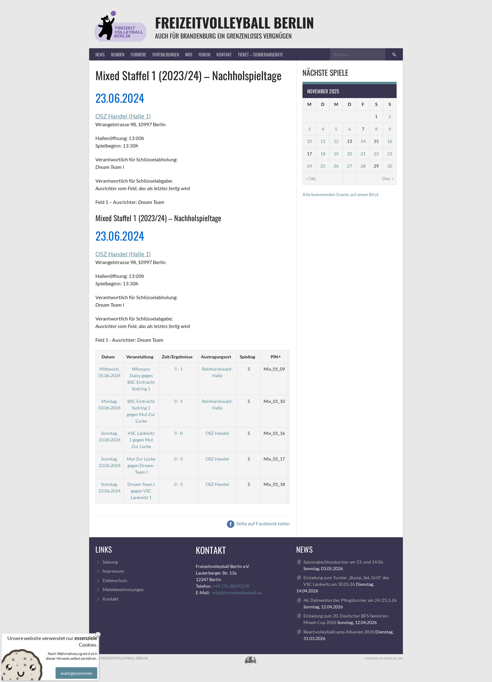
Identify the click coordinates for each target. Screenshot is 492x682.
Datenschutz (115, 580)
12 (336, 141)
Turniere (138, 54)
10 (309, 141)
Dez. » (387, 178)
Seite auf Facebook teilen (258, 523)
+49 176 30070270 (230, 586)
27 (349, 166)
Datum (108, 356)
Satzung (110, 562)
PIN (274, 356)
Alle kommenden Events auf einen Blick (340, 194)
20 (349, 153)
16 (389, 141)
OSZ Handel (217, 433)
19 (336, 153)
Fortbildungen (165, 54)
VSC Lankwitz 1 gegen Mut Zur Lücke (141, 439)
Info (188, 54)
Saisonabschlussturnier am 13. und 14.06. (343, 562)
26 (336, 166)
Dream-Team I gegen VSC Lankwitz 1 (141, 491)
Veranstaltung (139, 356)
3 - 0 (178, 433)
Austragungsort (216, 356)
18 (322, 153)
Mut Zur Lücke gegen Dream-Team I (141, 465)
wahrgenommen (75, 666)
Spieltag (247, 356)
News (100, 54)
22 (376, 153)
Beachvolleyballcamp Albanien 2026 (338, 631)
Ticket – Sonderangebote (260, 54)
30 (389, 166)
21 (363, 153)
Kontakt (224, 54)
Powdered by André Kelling (384, 658)
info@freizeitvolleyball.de (237, 592)
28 (363, 166)
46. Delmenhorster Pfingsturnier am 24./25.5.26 (350, 600)
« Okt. (311, 178)
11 (322, 141)
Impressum (113, 571)
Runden (117, 54)
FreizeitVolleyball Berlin (234, 22)
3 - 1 (178, 369)
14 (363, 141)
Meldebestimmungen (123, 589)
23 (389, 153)
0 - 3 (178, 401)
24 (309, 166)
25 (322, 166)
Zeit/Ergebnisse (177, 356)
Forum (204, 54)
